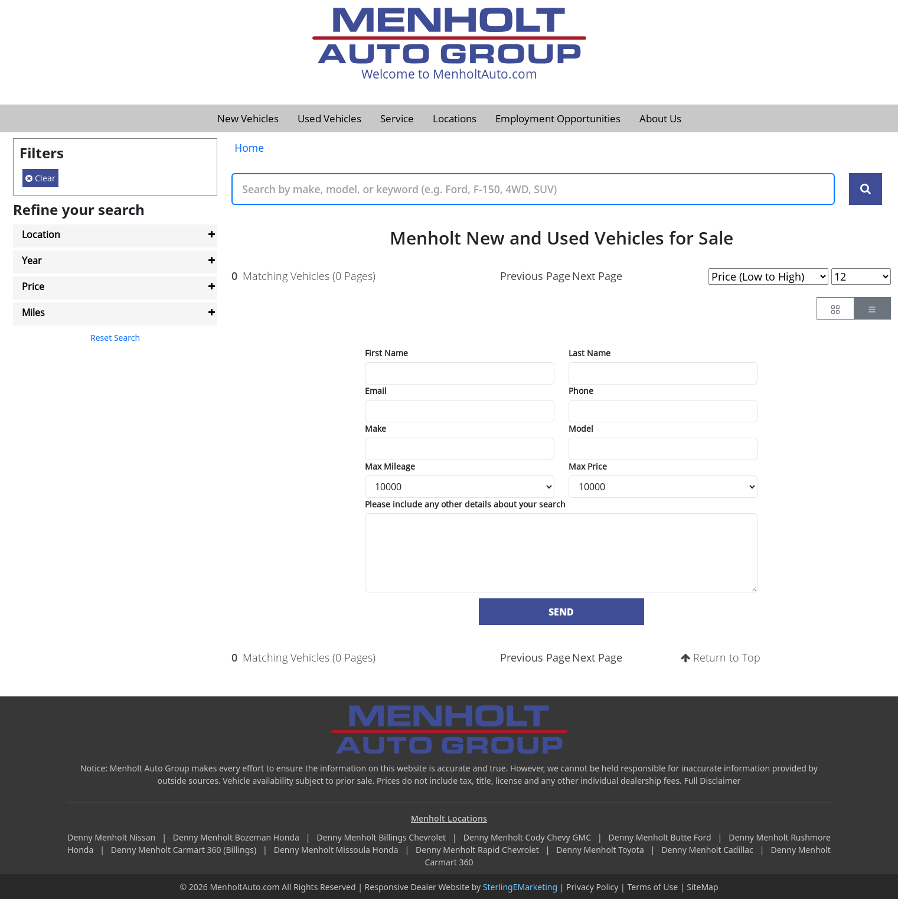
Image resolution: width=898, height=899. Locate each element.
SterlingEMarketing (520, 887)
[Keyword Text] (533, 189)
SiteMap (702, 887)
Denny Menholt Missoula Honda (337, 849)
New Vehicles (248, 118)
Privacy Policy (592, 887)
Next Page (597, 276)
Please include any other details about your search (465, 504)
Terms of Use (652, 887)
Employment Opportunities (558, 118)
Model (581, 428)
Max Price (588, 466)
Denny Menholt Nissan (112, 837)
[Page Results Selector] (861, 276)
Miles (33, 312)
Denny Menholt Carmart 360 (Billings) (185, 849)
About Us (660, 118)
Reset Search (115, 337)
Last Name (589, 353)
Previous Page (535, 276)
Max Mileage (390, 466)
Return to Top (720, 657)
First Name (386, 353)
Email (376, 390)
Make (375, 428)
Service (397, 118)
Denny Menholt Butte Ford (661, 837)
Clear (40, 178)
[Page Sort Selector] (768, 276)
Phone (581, 390)
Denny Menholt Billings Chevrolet (382, 837)
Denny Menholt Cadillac (708, 849)
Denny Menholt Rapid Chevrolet (478, 849)
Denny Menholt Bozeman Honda (237, 837)
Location (41, 234)
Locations (454, 118)
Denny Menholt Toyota (601, 849)
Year (32, 260)
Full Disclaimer (712, 780)
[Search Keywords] (865, 189)
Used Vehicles (329, 118)
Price (33, 286)
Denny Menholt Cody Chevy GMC (528, 837)
